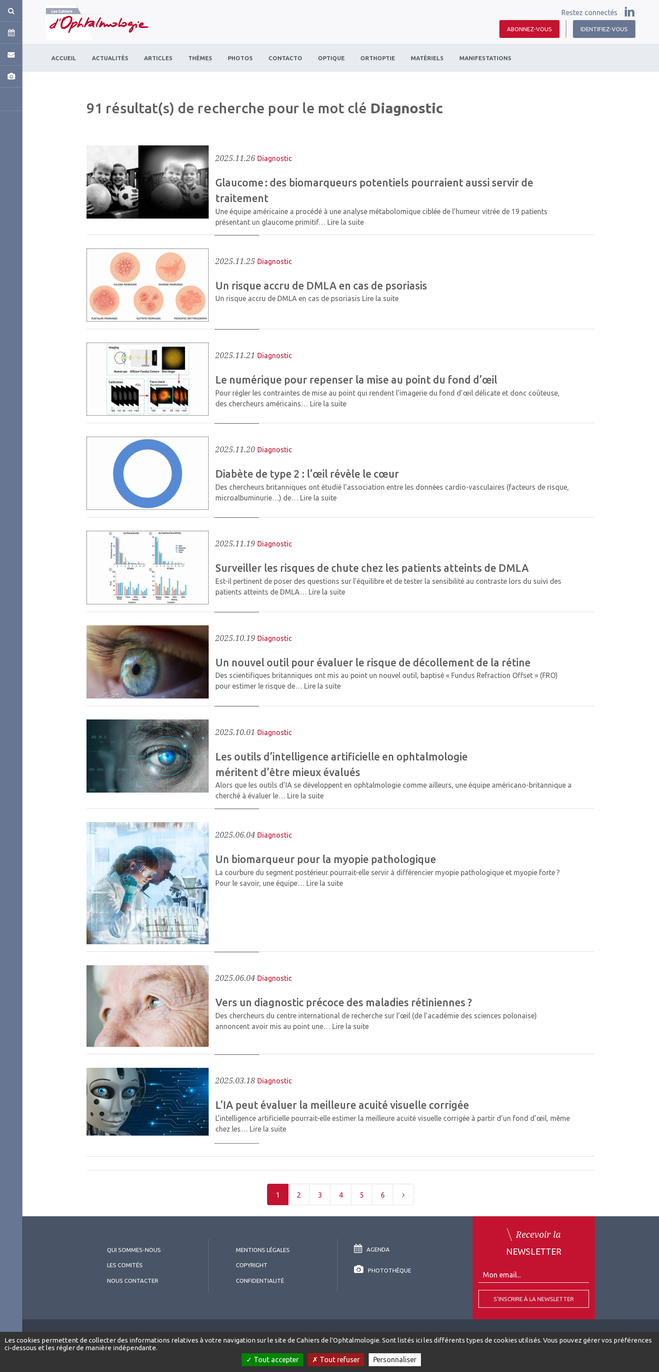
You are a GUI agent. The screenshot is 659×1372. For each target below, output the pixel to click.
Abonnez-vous (529, 29)
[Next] (403, 1194)
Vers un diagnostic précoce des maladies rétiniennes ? (343, 1002)
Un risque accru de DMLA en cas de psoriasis (321, 285)
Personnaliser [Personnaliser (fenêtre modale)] (394, 1359)
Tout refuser (336, 1359)
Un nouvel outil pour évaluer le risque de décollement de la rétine (373, 662)
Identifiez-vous (604, 29)
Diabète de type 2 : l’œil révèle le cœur (307, 473)
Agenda (372, 1249)
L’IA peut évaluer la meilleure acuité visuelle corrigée (342, 1105)
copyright (252, 1265)
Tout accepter (272, 1359)
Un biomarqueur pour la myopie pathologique (325, 859)
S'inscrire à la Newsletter (534, 1299)
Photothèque (382, 1270)
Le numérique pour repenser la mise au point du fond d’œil (356, 379)
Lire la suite (345, 222)
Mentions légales (263, 1250)
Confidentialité (260, 1280)
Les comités (125, 1265)
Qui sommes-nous (134, 1250)
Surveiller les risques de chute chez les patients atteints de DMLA (372, 568)
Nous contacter (132, 1280)
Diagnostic (274, 158)
